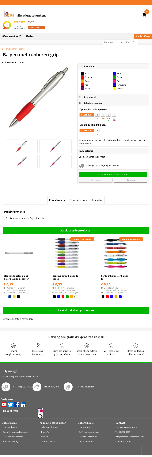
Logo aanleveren (10, 427)
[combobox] (117, 42)
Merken (30, 36)
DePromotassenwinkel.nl (90, 432)
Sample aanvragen (11, 441)
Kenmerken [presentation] (97, 200)
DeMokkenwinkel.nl (88, 436)
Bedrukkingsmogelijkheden (15, 432)
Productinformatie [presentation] (78, 200)
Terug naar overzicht (14, 48)
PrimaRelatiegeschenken (126, 427)
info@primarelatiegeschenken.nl (130, 436)
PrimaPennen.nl (86, 427)
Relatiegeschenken (49, 427)
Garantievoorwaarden (13, 436)
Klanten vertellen (123, 441)
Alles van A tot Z (11, 36)
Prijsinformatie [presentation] (57, 200)
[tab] (57, 200)
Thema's (45, 432)
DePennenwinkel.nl (87, 441)
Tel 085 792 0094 (122, 432)
